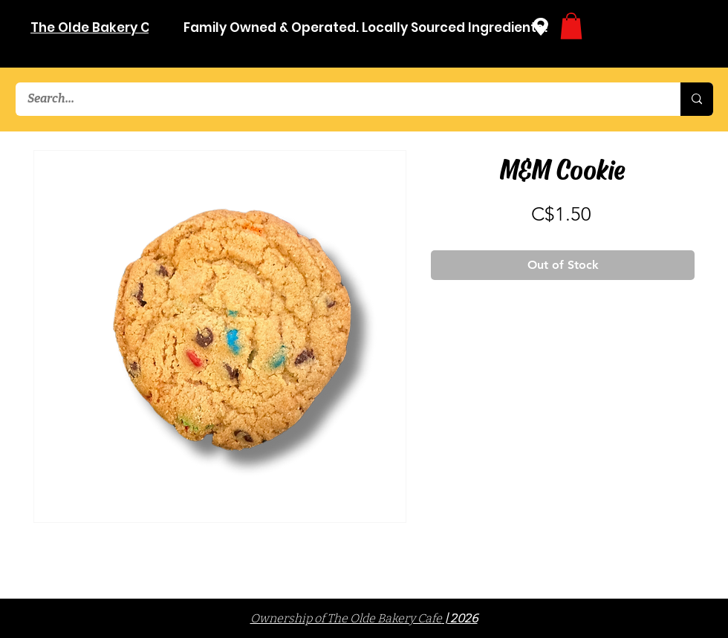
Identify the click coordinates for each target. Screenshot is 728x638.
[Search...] (338, 99)
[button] (571, 26)
